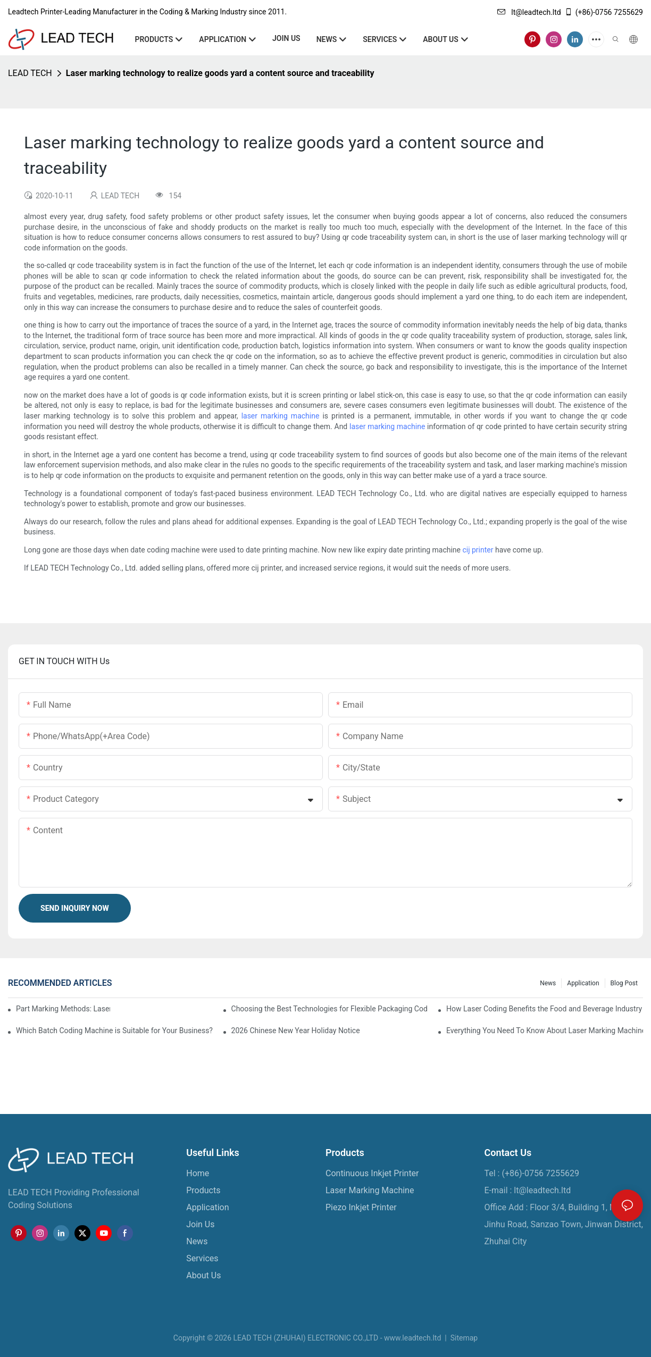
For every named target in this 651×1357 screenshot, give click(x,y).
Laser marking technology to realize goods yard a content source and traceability (220, 73)
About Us (203, 1275)
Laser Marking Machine (370, 1190)
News (548, 983)
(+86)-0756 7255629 (603, 12)
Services (202, 1258)
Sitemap (463, 1338)
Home (197, 1173)
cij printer (477, 550)
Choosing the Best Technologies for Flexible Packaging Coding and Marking (329, 1008)
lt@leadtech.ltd (529, 12)
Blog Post (624, 983)
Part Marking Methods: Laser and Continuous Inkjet (63, 1008)
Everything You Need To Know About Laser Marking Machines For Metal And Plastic (544, 1030)
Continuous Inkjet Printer (372, 1173)
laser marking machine (280, 416)
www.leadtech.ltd (412, 1338)
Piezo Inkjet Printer (361, 1207)
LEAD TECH (30, 73)
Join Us (200, 1224)
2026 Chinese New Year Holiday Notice (295, 1030)
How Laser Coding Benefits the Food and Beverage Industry (544, 1008)
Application (583, 983)
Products (203, 1190)
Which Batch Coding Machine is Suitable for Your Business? (114, 1030)
